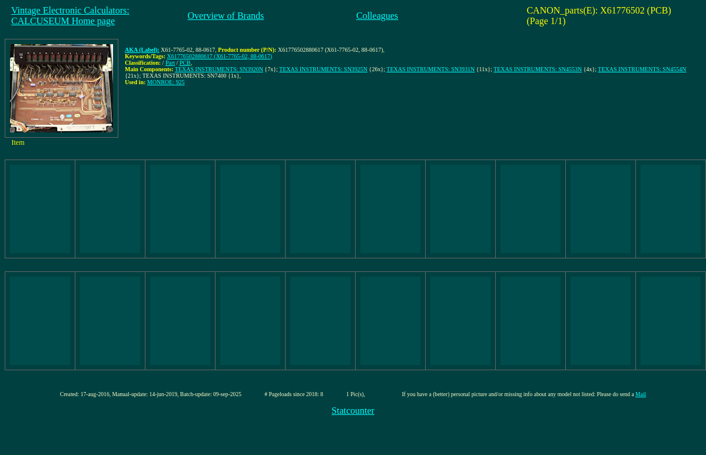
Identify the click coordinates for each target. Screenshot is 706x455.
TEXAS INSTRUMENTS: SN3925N (323, 69)
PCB (185, 62)
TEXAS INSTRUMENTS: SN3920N (219, 69)
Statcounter (353, 411)
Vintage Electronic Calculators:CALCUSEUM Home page (70, 15)
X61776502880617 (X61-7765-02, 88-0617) (220, 56)
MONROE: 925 (166, 82)
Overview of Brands (225, 16)
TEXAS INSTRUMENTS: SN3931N (430, 69)
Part (170, 62)
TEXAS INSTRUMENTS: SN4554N (642, 69)
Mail (640, 394)
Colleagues (377, 16)
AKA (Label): (142, 50)
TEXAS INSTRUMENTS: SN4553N (537, 69)
